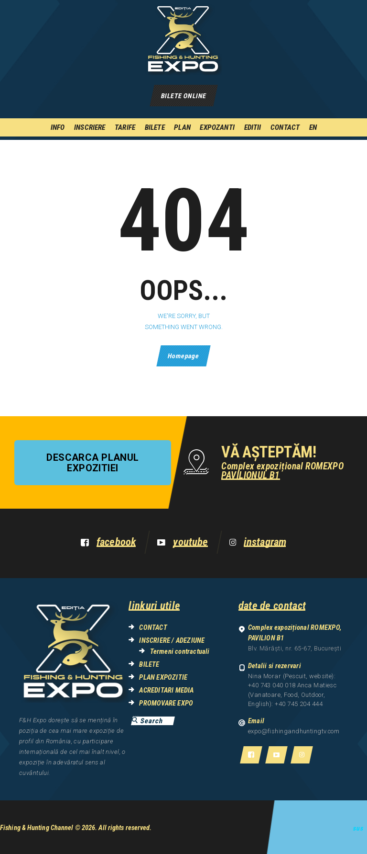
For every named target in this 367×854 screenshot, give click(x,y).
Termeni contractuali (180, 651)
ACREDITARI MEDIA (166, 690)
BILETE (149, 664)
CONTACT (153, 627)
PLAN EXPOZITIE (163, 677)
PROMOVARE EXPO (166, 703)
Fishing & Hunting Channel (37, 827)
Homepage (183, 356)
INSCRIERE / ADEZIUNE (172, 640)
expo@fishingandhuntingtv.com (294, 731)
